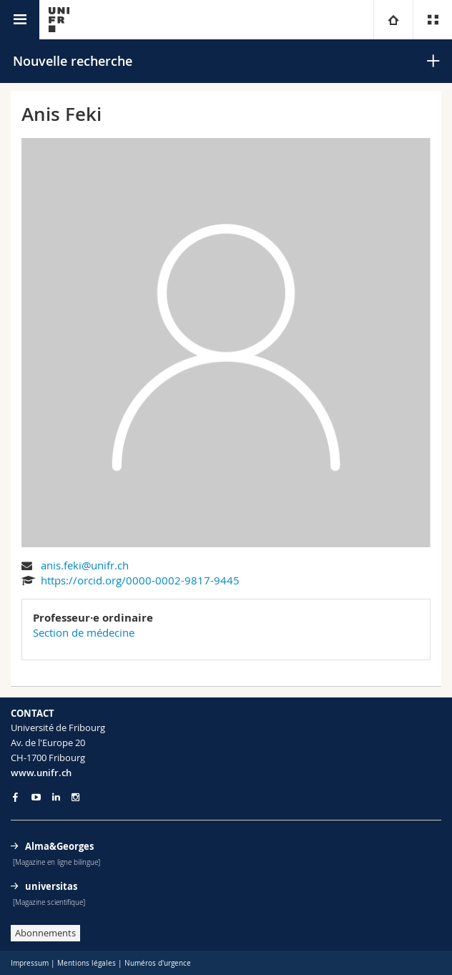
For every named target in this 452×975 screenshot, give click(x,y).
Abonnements (45, 932)
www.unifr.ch (41, 772)
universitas (51, 886)
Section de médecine (83, 632)
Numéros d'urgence (157, 963)
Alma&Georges (59, 846)
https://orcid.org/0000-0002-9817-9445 (140, 580)
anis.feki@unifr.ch (85, 565)
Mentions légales (86, 963)
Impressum (30, 963)
